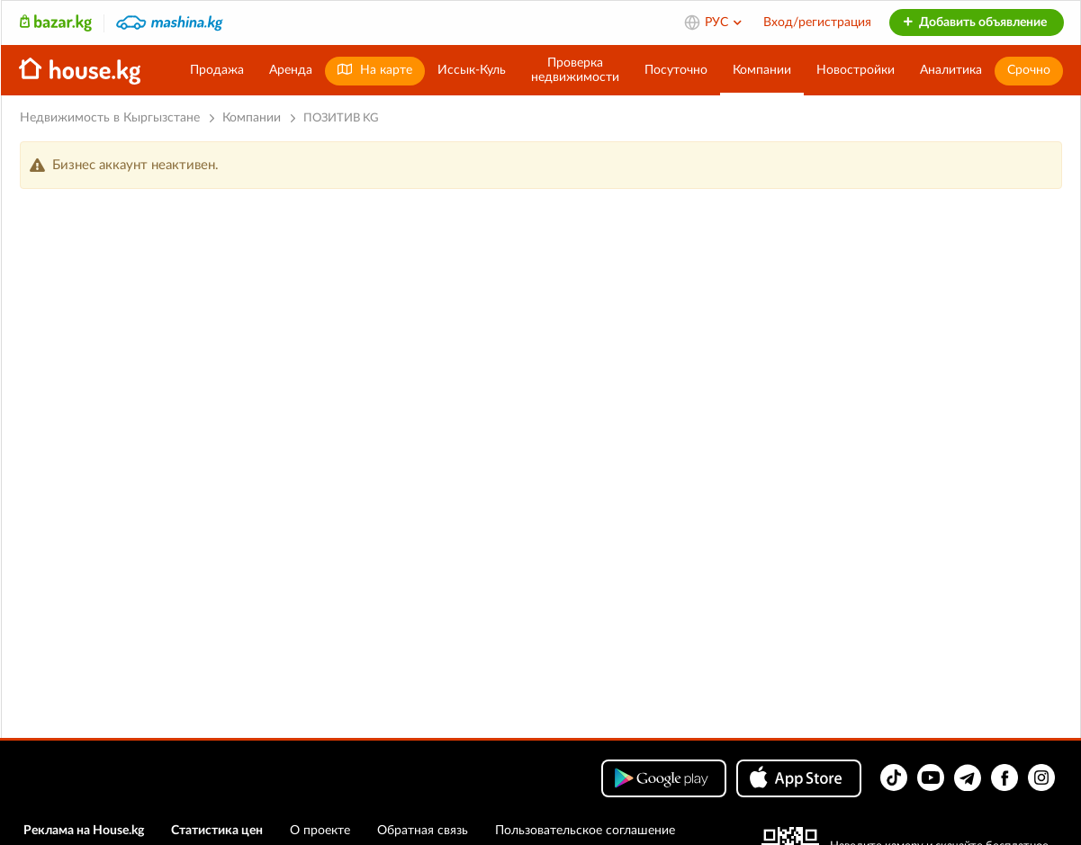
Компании (762, 70)
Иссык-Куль (471, 70)
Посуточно (675, 70)
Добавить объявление (974, 22)
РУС (724, 22)
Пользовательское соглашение (585, 830)
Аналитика (951, 70)
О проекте (320, 830)
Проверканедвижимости (575, 70)
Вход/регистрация (817, 22)
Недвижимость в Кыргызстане (110, 118)
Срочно (1028, 70)
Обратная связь (422, 830)
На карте (375, 69)
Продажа (217, 70)
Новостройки (855, 70)
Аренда (290, 70)
